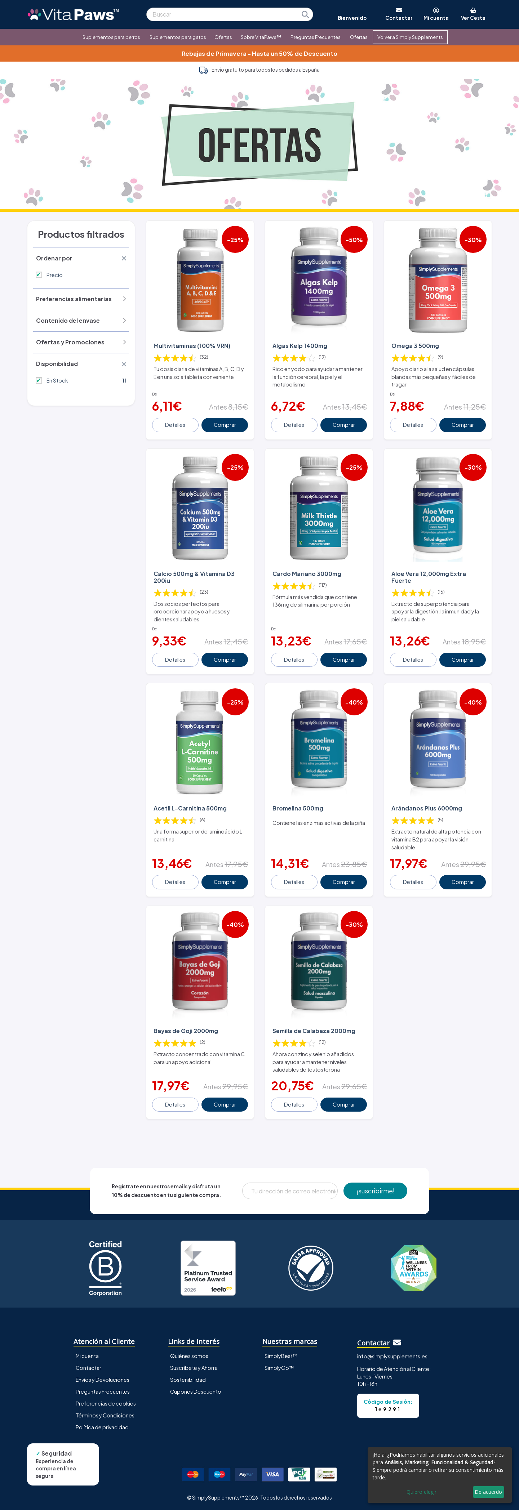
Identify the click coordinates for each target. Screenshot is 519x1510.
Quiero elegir (421, 1491)
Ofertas (223, 37)
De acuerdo (488, 1491)
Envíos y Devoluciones (102, 1379)
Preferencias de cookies (106, 1403)
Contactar (88, 1367)
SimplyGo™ (279, 1367)
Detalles (175, 424)
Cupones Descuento (195, 1391)
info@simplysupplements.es (392, 1355)
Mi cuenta (87, 1355)
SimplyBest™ (281, 1355)
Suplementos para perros (111, 37)
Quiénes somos (189, 1355)
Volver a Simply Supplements (410, 37)
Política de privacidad (102, 1427)
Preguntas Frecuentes (315, 37)
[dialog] (440, 1475)
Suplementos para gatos (178, 37)
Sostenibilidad (188, 1379)
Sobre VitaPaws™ (261, 37)
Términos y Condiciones (105, 1415)
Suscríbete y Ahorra (194, 1367)
